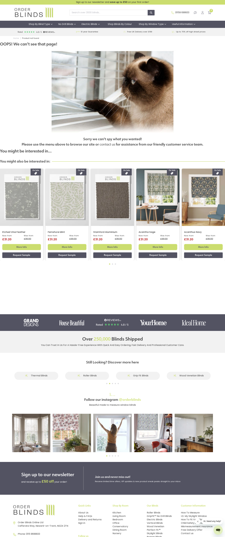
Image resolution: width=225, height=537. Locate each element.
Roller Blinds (87, 376)
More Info (21, 247)
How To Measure (190, 513)
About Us (83, 513)
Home (16, 38)
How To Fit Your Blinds (193, 520)
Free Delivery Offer (191, 530)
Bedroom (118, 520)
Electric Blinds (89, 24)
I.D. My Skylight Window (194, 516)
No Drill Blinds (65, 24)
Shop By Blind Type (39, 24)
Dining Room (120, 530)
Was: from (28, 236)
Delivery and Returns (90, 520)
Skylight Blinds (155, 533)
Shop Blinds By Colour (120, 24)
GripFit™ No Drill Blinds (159, 516)
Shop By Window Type (151, 24)
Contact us (187, 533)
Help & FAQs (85, 516)
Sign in (81, 523)
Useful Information (182, 24)
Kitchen (117, 513)
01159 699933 (182, 13)
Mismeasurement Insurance (197, 526)
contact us (107, 144)
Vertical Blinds (155, 523)
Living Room (119, 516)
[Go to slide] (106, 383)
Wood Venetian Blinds (189, 376)
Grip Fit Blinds (137, 376)
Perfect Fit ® (153, 530)
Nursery (117, 533)
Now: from (7, 236)
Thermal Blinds (36, 376)
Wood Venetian (155, 526)
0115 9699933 (33, 534)
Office (116, 523)
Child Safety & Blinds (192, 523)
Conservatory (120, 526)
